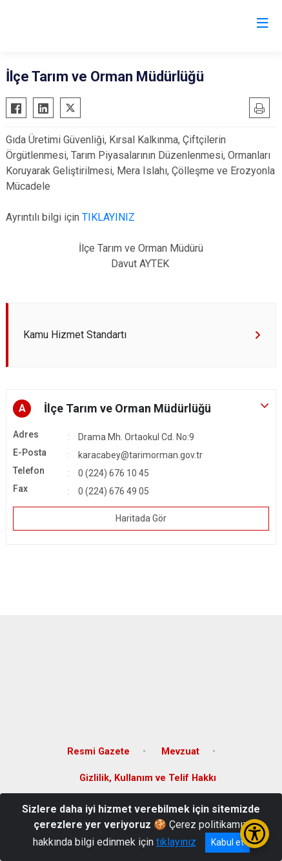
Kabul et (227, 842)
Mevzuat (180, 751)
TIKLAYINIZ (108, 217)
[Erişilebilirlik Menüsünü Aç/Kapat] (254, 833)
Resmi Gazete (98, 751)
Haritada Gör (141, 518)
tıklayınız (176, 842)
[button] (141, 409)
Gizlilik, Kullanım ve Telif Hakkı (147, 778)
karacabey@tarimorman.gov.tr (140, 455)
